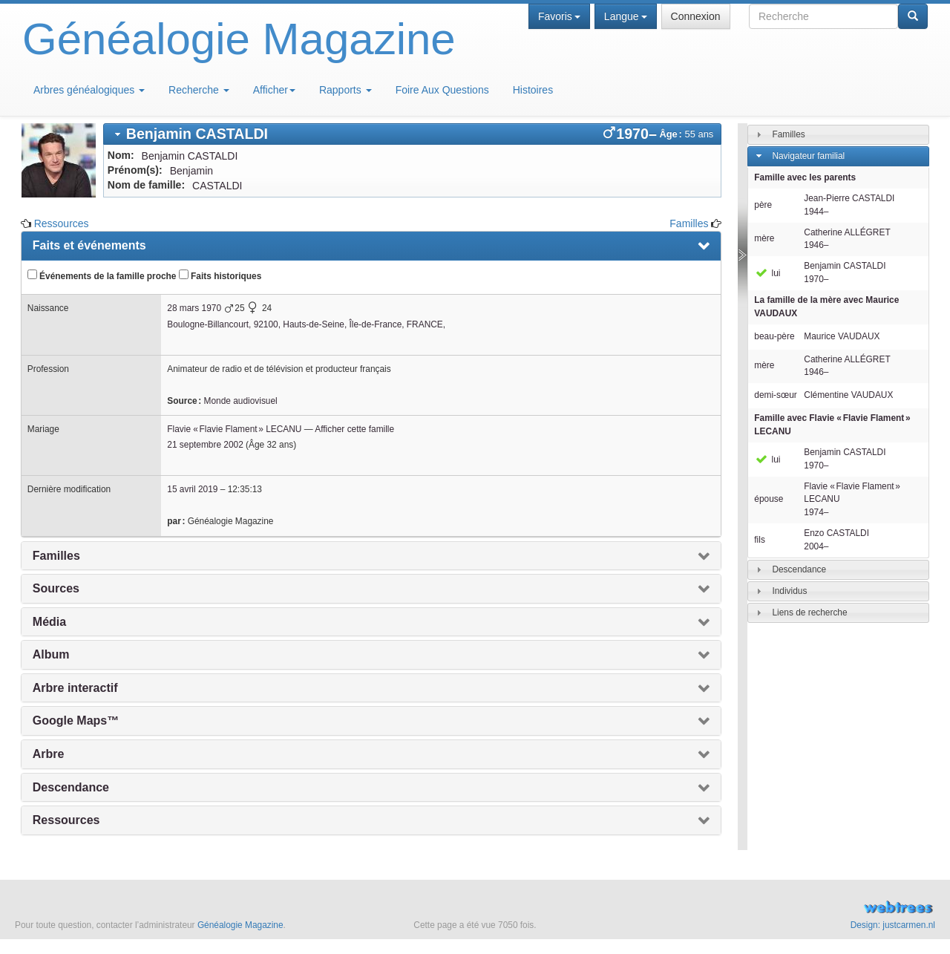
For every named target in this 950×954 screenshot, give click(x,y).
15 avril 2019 (192, 489)
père (763, 205)
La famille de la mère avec (826, 306)
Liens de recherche (809, 612)
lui (767, 273)
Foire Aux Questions (442, 90)
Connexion (696, 16)
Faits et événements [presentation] (89, 245)
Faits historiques (220, 275)
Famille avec (832, 425)
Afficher (274, 90)
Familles (688, 223)
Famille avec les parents (805, 177)
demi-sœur (775, 395)
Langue (625, 16)
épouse (768, 499)
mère (764, 238)
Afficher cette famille (354, 429)
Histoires (533, 90)
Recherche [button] (198, 90)
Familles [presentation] (56, 555)
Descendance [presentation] (71, 787)
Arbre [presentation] (49, 754)
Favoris (559, 16)
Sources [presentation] (56, 588)
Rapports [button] (345, 90)
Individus (789, 591)
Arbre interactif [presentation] (75, 688)
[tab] (412, 134)
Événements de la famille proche (102, 275)
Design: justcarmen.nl (893, 925)
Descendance (799, 569)
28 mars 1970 (194, 308)
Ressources (61, 223)
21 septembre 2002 (205, 445)
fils (759, 540)
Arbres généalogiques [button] (89, 90)
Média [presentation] (49, 621)
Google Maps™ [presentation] (76, 720)
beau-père (774, 336)
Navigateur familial (808, 156)
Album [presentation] (51, 654)
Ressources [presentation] (66, 820)
